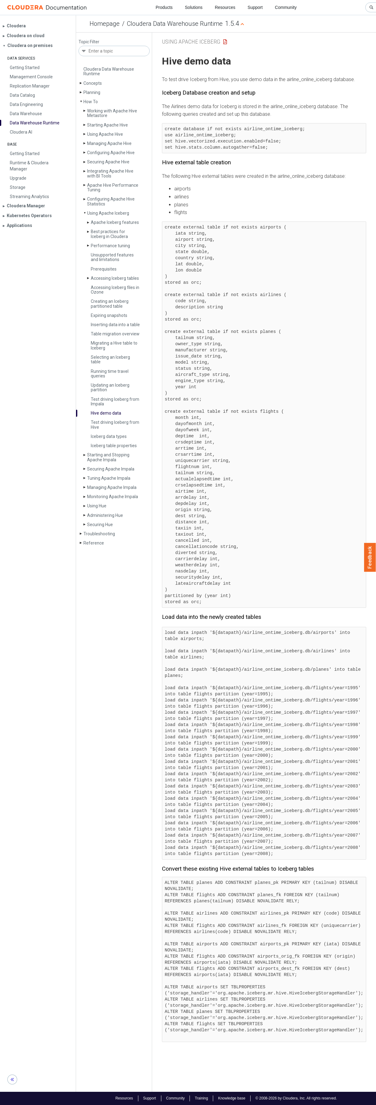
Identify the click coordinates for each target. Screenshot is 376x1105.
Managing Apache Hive (109, 143)
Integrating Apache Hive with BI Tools (110, 173)
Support (255, 7)
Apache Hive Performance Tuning (112, 187)
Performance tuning (110, 245)
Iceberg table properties (114, 445)
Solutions (194, 7)
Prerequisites (104, 269)
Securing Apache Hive (108, 161)
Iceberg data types (109, 436)
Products (163, 7)
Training (201, 1098)
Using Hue (96, 505)
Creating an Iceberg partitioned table (110, 303)
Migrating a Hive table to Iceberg (114, 345)
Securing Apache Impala (110, 469)
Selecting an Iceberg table (110, 359)
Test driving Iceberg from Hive (115, 424)
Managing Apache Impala (111, 487)
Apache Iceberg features (115, 222)
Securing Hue (100, 524)
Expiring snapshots (109, 315)
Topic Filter (89, 42)
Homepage (105, 23)
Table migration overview (115, 333)
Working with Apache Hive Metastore (112, 113)
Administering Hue (105, 515)
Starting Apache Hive (107, 125)
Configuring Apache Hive (111, 152)
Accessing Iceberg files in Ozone (115, 290)
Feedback (370, 557)
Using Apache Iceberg (108, 213)
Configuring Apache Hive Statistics (111, 201)
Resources (225, 7)
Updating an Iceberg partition (110, 387)
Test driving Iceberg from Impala (115, 401)
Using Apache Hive (105, 134)
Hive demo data (106, 413)
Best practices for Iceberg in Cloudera (109, 234)
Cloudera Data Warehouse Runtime (175, 23)
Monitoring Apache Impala (112, 496)
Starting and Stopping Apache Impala (108, 457)
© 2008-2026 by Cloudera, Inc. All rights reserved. (296, 1098)
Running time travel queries (110, 373)
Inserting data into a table (115, 324)
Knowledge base (231, 1098)
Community (286, 7)
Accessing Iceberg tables (115, 278)
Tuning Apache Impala (108, 478)
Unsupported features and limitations (112, 257)
